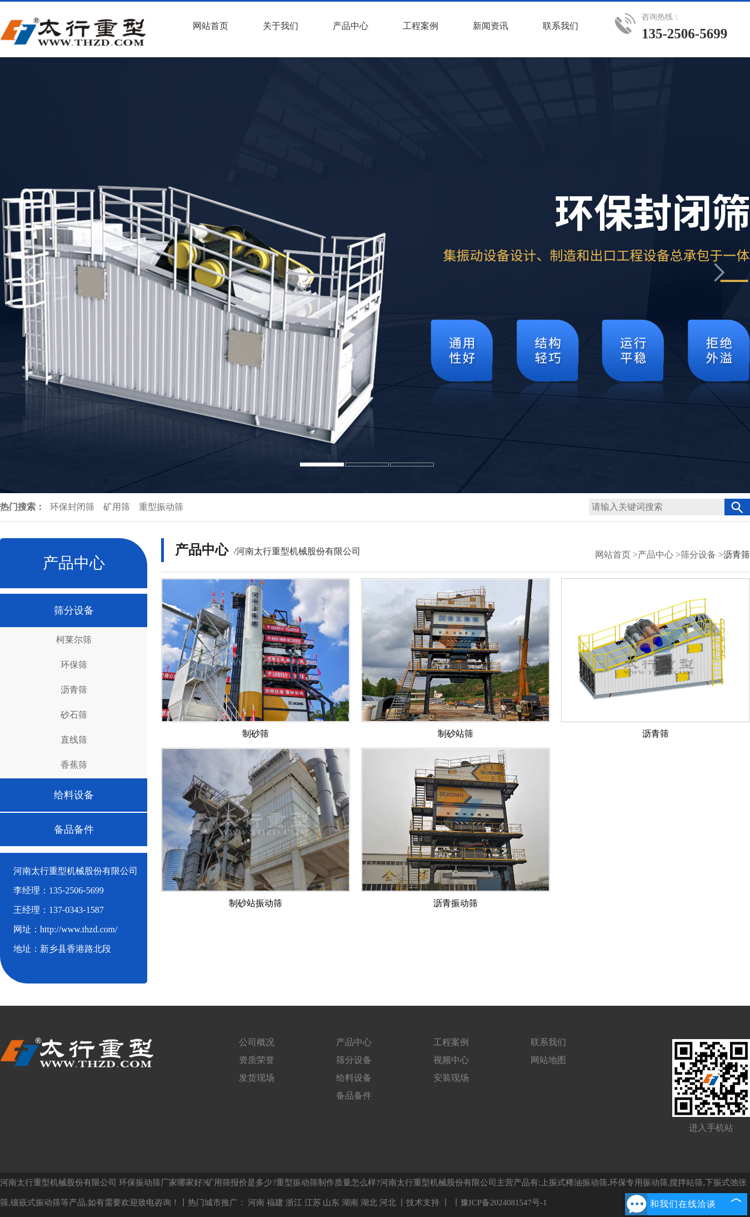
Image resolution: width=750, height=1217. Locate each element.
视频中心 (451, 1060)
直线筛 (74, 739)
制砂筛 (255, 733)
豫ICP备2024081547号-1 (504, 1202)
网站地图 (548, 1060)
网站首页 (613, 554)
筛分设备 (74, 610)
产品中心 (655, 554)
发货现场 (256, 1077)
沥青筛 (74, 689)
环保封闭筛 (73, 506)
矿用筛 (117, 506)
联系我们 (548, 1042)
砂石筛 (74, 714)
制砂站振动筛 (255, 903)
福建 (275, 1202)
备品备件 (74, 829)
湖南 (350, 1202)
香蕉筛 (74, 764)
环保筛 (74, 664)
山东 (331, 1202)
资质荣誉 (256, 1060)
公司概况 (256, 1042)
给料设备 (74, 795)
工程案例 (451, 1042)
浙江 (294, 1202)
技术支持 (422, 1202)
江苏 (312, 1202)
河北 (387, 1202)
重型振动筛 (161, 506)
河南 (256, 1202)
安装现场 (451, 1077)
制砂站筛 (455, 733)
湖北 (369, 1202)
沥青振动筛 (455, 903)
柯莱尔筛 (74, 639)
